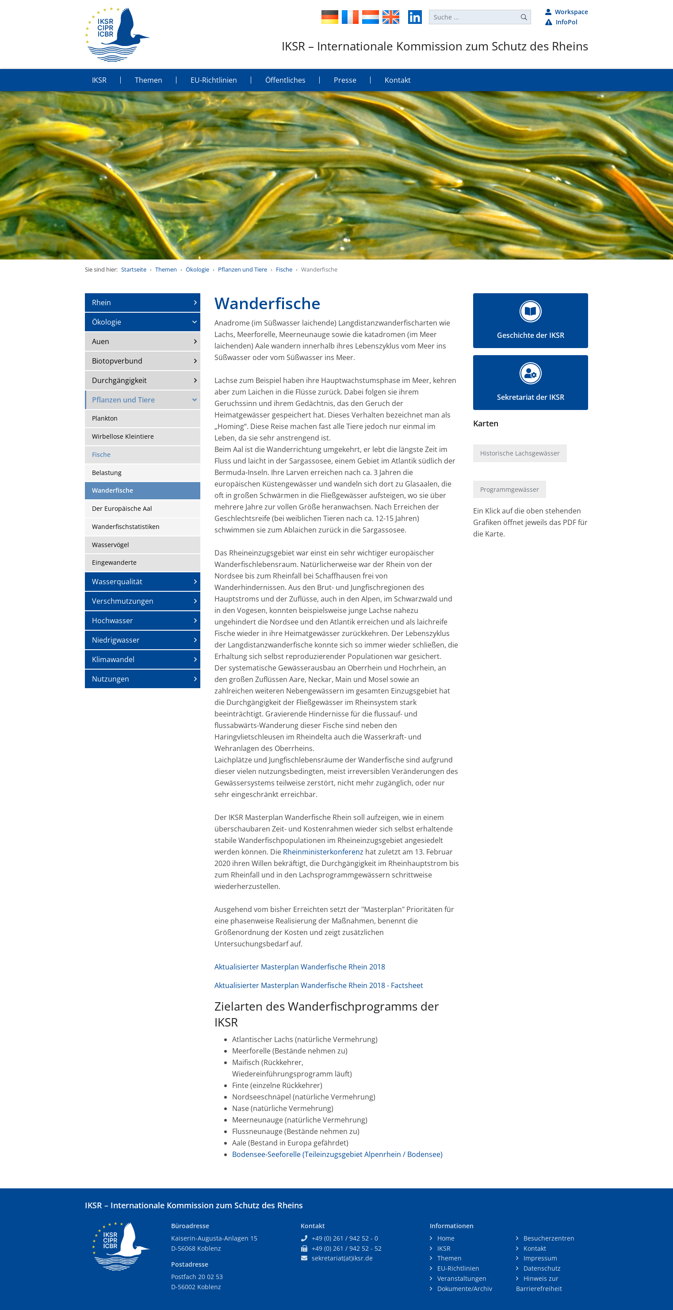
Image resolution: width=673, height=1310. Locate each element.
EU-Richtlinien (457, 1268)
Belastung (107, 472)
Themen (166, 269)
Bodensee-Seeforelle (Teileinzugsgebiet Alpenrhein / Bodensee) (337, 1154)
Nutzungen (110, 679)
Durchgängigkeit (119, 380)
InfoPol (561, 22)
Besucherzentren (548, 1238)
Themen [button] (148, 80)
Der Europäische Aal (122, 508)
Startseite (133, 269)
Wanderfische (112, 490)
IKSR (443, 1248)
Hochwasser (112, 620)
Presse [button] (345, 80)
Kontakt (534, 1248)
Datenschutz (541, 1268)
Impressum (539, 1258)
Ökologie (197, 269)
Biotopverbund (117, 361)
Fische (284, 269)
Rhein (101, 302)
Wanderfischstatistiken (126, 526)
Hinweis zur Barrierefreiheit (539, 1283)
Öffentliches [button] (285, 80)
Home (445, 1238)
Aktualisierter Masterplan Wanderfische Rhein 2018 (299, 967)
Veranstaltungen (461, 1278)
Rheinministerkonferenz (323, 852)
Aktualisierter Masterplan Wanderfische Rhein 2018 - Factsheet (318, 985)
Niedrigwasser (116, 640)
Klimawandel (113, 659)
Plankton (105, 418)
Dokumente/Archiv (464, 1288)
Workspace (566, 12)
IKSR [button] (99, 80)
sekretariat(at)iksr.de (342, 1258)
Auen (100, 341)
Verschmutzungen (122, 601)
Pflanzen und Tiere (242, 269)
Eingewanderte (114, 562)
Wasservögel (110, 544)
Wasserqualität (117, 581)
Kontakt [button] (398, 80)
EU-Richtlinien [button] (214, 80)
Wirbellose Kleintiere (123, 436)
